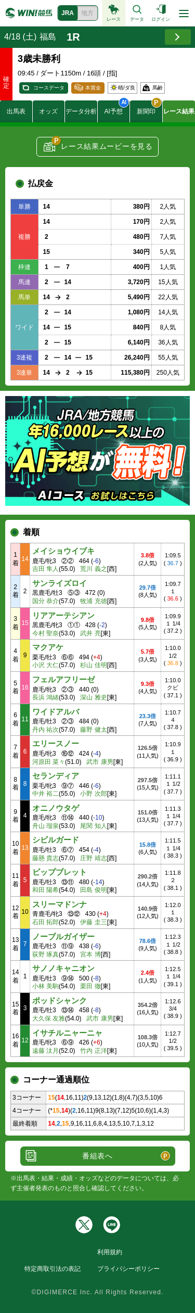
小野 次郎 (93, 793)
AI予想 (117, 107)
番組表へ (97, 1156)
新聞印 (149, 107)
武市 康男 (99, 762)
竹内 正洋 (93, 1050)
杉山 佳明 (93, 665)
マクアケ (47, 647)
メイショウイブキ (63, 550)
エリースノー (55, 743)
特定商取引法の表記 (52, 1268)
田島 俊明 (93, 890)
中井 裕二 (45, 793)
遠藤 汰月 (45, 1050)
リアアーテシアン (63, 615)
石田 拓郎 (45, 922)
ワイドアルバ (55, 711)
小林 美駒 (45, 986)
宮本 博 (90, 954)
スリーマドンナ (59, 904)
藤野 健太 (93, 729)
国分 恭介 (45, 601)
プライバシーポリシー (128, 1268)
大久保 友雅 (48, 1018)
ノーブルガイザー (63, 936)
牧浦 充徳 (93, 601)
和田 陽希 (45, 890)
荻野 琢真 (45, 954)
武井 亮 (90, 633)
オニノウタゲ (55, 808)
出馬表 (16, 111)
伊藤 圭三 (93, 922)
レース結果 (178, 111)
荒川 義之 (93, 568)
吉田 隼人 (45, 568)
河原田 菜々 (48, 762)
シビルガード (55, 839)
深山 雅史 (93, 697)
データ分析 (81, 111)
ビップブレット (59, 872)
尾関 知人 (93, 826)
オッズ (48, 111)
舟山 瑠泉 (45, 826)
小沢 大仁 (45, 665)
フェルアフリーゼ (63, 679)
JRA (67, 13)
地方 (87, 13)
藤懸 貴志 (45, 858)
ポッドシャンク (59, 1000)
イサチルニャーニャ (67, 1032)
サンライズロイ (59, 583)
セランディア (55, 775)
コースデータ (48, 88)
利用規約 (109, 1252)
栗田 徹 (90, 986)
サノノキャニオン (63, 968)
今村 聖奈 (45, 633)
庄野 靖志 (93, 858)
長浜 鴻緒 (45, 697)
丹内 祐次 (45, 729)
